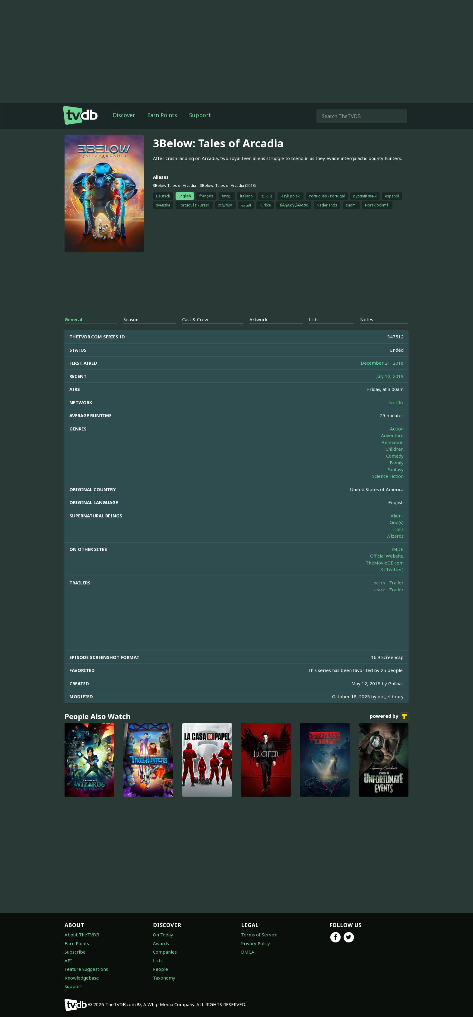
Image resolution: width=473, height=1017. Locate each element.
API (68, 961)
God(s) (397, 522)
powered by (389, 716)
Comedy (395, 456)
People (160, 969)
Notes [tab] (366, 319)
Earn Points (162, 115)
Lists (158, 961)
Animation (393, 442)
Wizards (395, 536)
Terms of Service (259, 935)
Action (397, 429)
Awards (161, 943)
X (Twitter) (392, 569)
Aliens (397, 516)
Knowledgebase (82, 978)
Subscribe (75, 952)
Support (200, 115)
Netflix (396, 402)
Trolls (398, 529)
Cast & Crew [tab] (195, 319)
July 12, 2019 (390, 376)
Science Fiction (388, 476)
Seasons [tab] (132, 319)
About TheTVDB (82, 935)
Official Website (387, 556)
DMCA (247, 952)
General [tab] (73, 319)
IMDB (398, 549)
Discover (124, 115)
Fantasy (395, 469)
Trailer (396, 583)
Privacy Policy (255, 943)
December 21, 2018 (382, 363)
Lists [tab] (314, 319)
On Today (163, 935)
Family (397, 462)
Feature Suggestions (86, 969)
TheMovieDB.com (385, 563)
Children (395, 449)
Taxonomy (164, 978)
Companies (165, 952)
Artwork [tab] (258, 319)
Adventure (392, 435)
